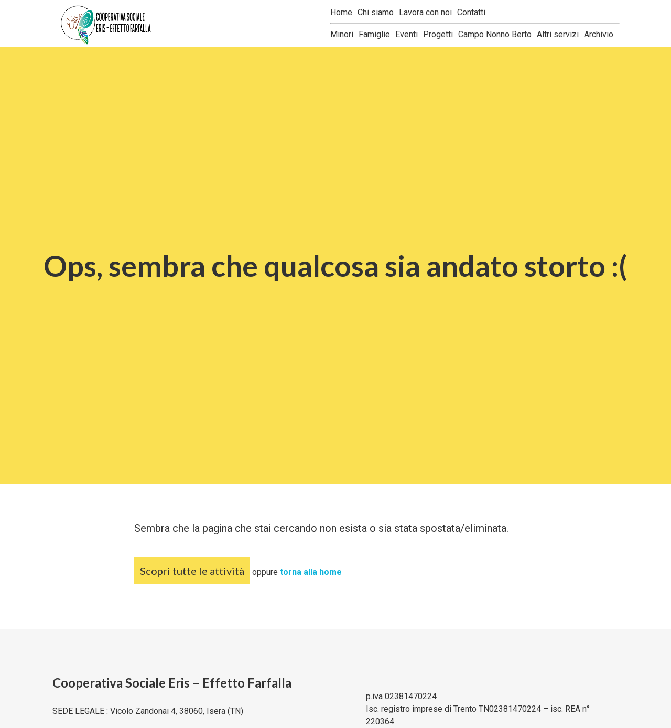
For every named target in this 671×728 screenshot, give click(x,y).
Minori (341, 34)
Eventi (406, 34)
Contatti (471, 12)
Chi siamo (376, 12)
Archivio (598, 34)
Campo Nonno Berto (495, 34)
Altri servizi (558, 34)
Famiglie (374, 34)
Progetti (438, 34)
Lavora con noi (425, 12)
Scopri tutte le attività (192, 570)
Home (341, 12)
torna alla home (311, 572)
